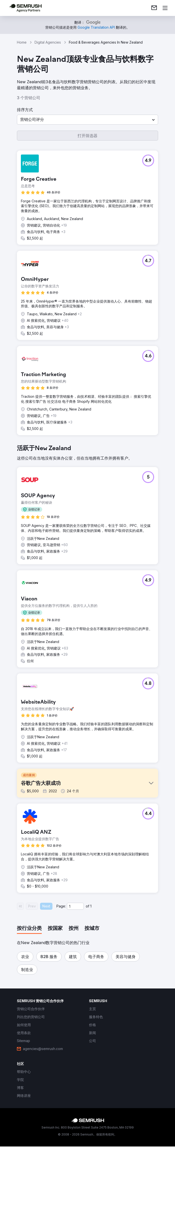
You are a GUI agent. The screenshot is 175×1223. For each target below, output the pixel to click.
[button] (87, 120)
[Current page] (75, 982)
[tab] (29, 1005)
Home (22, 42)
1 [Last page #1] (90, 982)
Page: (61, 982)
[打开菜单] (165, 8)
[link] (154, 8)
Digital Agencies (48, 42)
